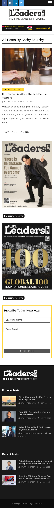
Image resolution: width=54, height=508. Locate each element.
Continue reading (16, 132)
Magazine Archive (13, 216)
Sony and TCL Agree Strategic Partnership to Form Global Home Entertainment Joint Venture (35, 477)
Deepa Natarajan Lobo (32, 433)
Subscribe (27, 351)
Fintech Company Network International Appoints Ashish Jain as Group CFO (35, 462)
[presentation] (25, 339)
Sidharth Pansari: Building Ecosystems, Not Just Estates (35, 428)
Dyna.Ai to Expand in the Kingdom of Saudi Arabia (34, 413)
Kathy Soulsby (11, 102)
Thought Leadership (13, 89)
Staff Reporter (28, 403)
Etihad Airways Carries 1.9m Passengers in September (35, 398)
